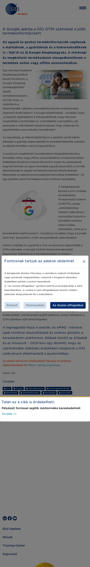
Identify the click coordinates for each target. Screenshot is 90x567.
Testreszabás (35, 305)
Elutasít (12, 305)
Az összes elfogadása (67, 305)
